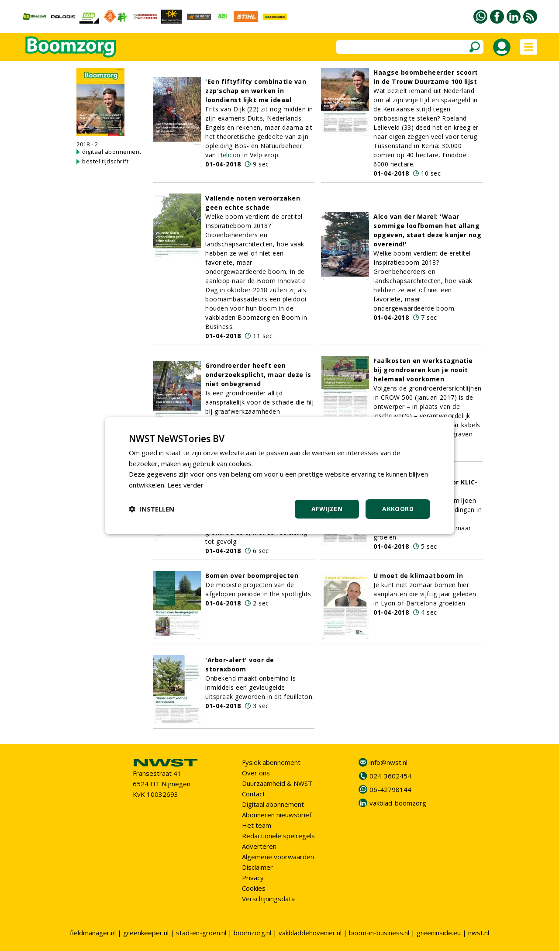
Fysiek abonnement (271, 762)
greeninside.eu (439, 932)
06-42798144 (390, 789)
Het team (256, 825)
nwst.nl (478, 932)
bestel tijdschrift (105, 161)
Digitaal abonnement (273, 804)
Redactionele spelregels (278, 835)
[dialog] (279, 475)
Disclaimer (257, 867)
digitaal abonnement (111, 152)
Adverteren (259, 846)
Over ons (256, 772)
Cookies (254, 888)
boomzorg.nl (252, 932)
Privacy (253, 877)
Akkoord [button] (398, 509)
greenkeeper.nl (146, 932)
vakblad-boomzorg (397, 803)
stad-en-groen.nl (201, 932)
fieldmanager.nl (93, 932)
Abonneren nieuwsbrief (276, 814)
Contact (253, 793)
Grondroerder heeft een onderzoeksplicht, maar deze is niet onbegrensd (258, 374)
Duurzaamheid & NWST (277, 783)
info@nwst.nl (388, 762)
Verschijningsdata (268, 898)
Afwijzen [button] (326, 509)
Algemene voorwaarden (278, 856)
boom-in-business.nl (379, 932)
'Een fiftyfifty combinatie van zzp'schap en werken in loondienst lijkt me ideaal (255, 90)
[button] (151, 509)
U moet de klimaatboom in (418, 575)
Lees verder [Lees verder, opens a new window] (185, 485)
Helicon (229, 155)
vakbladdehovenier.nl (310, 932)
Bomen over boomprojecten (251, 575)
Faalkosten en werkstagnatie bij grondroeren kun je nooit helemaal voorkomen (423, 369)
